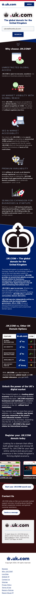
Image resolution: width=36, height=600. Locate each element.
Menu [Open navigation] (29, 4)
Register (5, 569)
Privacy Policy (7, 585)
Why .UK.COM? (7, 571)
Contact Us (6, 579)
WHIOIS (4, 577)
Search (18, 34)
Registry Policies (8, 590)
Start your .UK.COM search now (18, 487)
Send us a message (11, 512)
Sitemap (5, 582)
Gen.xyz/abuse (9, 537)
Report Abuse (7, 593)
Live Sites (5, 574)
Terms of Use (6, 587)
